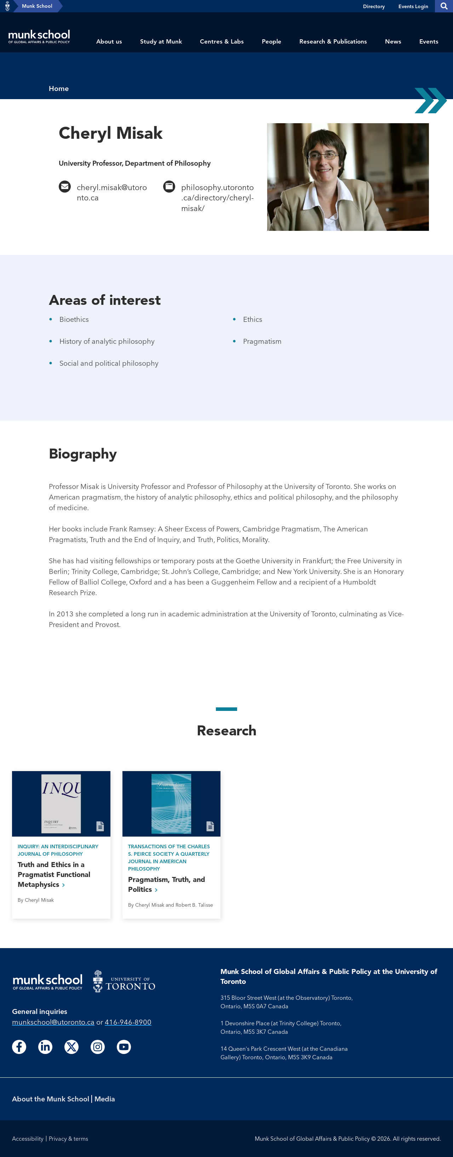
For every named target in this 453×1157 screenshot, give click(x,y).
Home (59, 88)
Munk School (37, 6)
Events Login (413, 6)
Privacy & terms (68, 1138)
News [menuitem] (393, 41)
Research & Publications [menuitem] (333, 41)
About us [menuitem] (109, 41)
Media (104, 1098)
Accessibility (28, 1138)
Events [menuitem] (428, 41)
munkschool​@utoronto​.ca (53, 1022)
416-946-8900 (128, 1022)
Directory (374, 6)
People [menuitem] (271, 41)
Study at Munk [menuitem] (161, 41)
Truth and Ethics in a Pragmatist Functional (54, 874)
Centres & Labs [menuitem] (222, 41)
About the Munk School (50, 1098)
